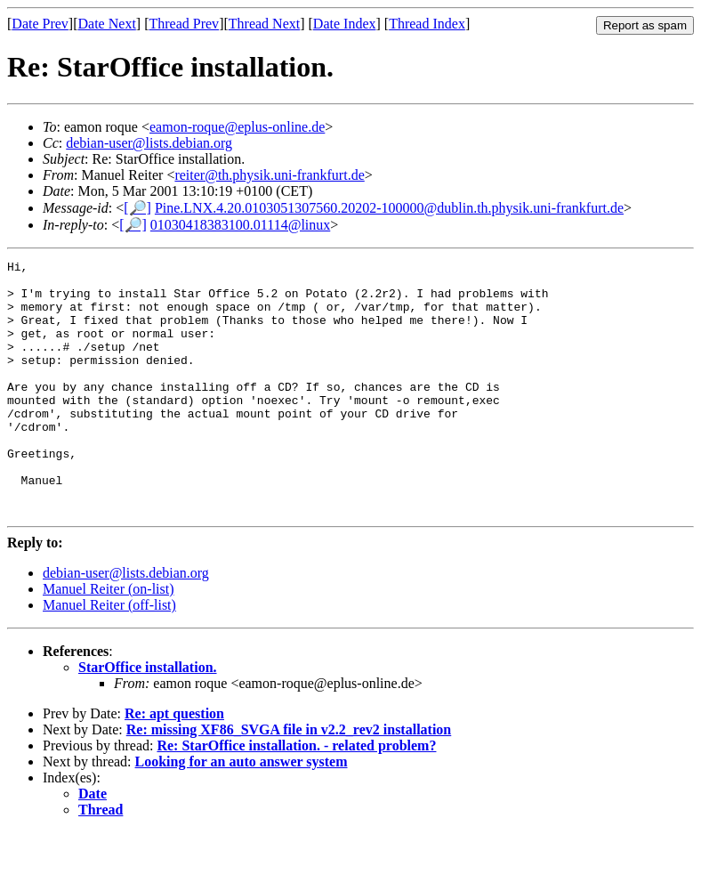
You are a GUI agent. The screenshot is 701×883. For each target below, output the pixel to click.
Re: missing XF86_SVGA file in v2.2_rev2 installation (289, 780)
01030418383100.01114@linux (240, 224)
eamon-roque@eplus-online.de (237, 126)
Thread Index (427, 23)
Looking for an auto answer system (241, 812)
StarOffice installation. (147, 717)
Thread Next (264, 23)
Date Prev (40, 23)
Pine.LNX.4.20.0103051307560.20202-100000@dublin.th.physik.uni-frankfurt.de (389, 207)
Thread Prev (184, 23)
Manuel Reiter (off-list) (109, 655)
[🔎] (137, 207)
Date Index (344, 23)
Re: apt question (174, 764)
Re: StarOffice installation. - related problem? (296, 796)
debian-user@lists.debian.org (149, 142)
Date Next (107, 23)
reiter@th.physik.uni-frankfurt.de (269, 174)
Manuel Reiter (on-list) (108, 639)
